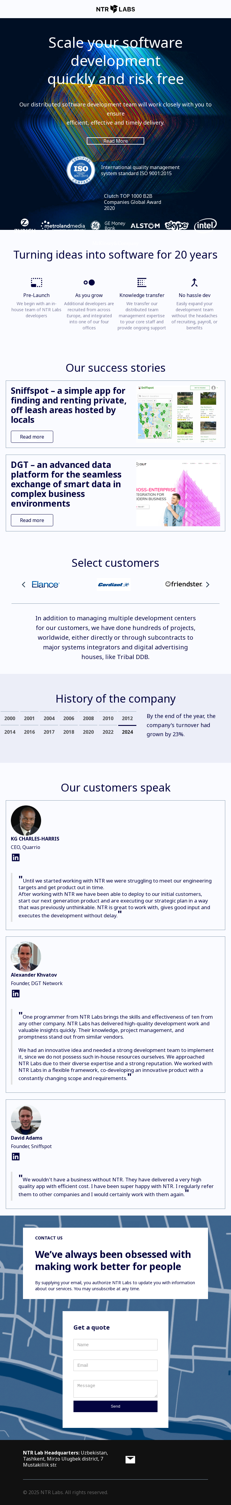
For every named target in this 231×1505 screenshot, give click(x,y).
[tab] (10, 718)
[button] (23, 585)
